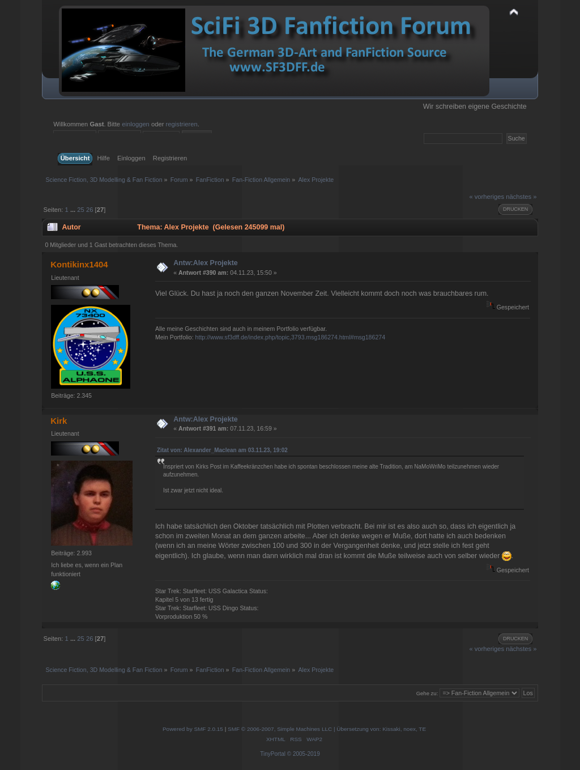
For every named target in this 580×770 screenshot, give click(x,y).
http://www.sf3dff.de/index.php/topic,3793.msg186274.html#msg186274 (290, 337)
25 (80, 209)
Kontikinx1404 (79, 264)
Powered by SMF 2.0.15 (193, 729)
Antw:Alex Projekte (205, 263)
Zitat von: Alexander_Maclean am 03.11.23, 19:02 (222, 450)
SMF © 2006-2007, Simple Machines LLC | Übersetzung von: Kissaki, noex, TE (327, 729)
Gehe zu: (427, 693)
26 (89, 209)
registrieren (182, 124)
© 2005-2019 (303, 754)
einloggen (136, 124)
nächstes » (521, 196)
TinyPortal (272, 754)
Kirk (58, 421)
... (73, 209)
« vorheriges (486, 196)
